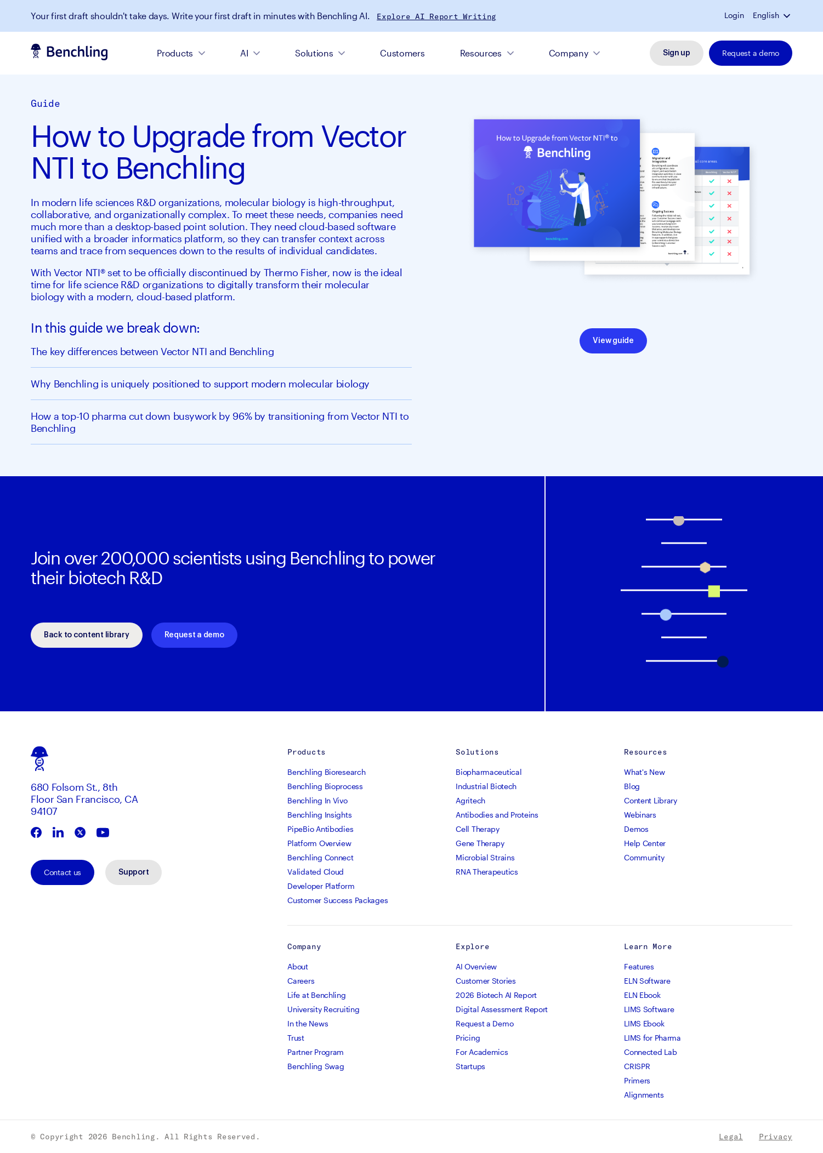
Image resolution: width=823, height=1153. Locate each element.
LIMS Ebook (644, 1023)
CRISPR (637, 1066)
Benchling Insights (319, 814)
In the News (307, 1023)
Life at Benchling (316, 995)
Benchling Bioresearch (326, 772)
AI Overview (476, 966)
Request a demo (750, 53)
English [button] (766, 15)
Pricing (468, 1037)
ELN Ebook (642, 995)
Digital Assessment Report (502, 1009)
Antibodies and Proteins (497, 814)
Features (639, 966)
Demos (636, 829)
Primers (637, 1080)
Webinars (640, 814)
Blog (632, 786)
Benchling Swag (315, 1066)
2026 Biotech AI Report (496, 995)
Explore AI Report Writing (436, 16)
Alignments (643, 1094)
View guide (613, 341)
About (297, 966)
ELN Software (647, 980)
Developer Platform (320, 886)
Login (734, 15)
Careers (300, 980)
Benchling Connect (320, 857)
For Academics (482, 1052)
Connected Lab (650, 1052)
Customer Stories (486, 980)
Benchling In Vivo (317, 800)
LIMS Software (649, 1009)
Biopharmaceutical (488, 772)
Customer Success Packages (337, 900)
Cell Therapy (478, 829)
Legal (731, 1136)
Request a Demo (484, 1023)
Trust (295, 1037)
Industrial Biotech (486, 786)
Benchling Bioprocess (324, 786)
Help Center (645, 843)
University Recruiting (323, 1009)
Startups (470, 1066)
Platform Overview (319, 843)
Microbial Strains (485, 857)
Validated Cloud (315, 871)
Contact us (62, 872)
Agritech (470, 800)
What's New (644, 772)
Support (133, 872)
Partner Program (315, 1052)
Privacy (775, 1136)
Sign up (676, 53)
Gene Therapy (480, 843)
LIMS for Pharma (652, 1037)
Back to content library (86, 635)
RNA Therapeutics (487, 871)
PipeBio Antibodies (320, 829)
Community (644, 857)
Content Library (650, 800)
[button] (788, 15)
